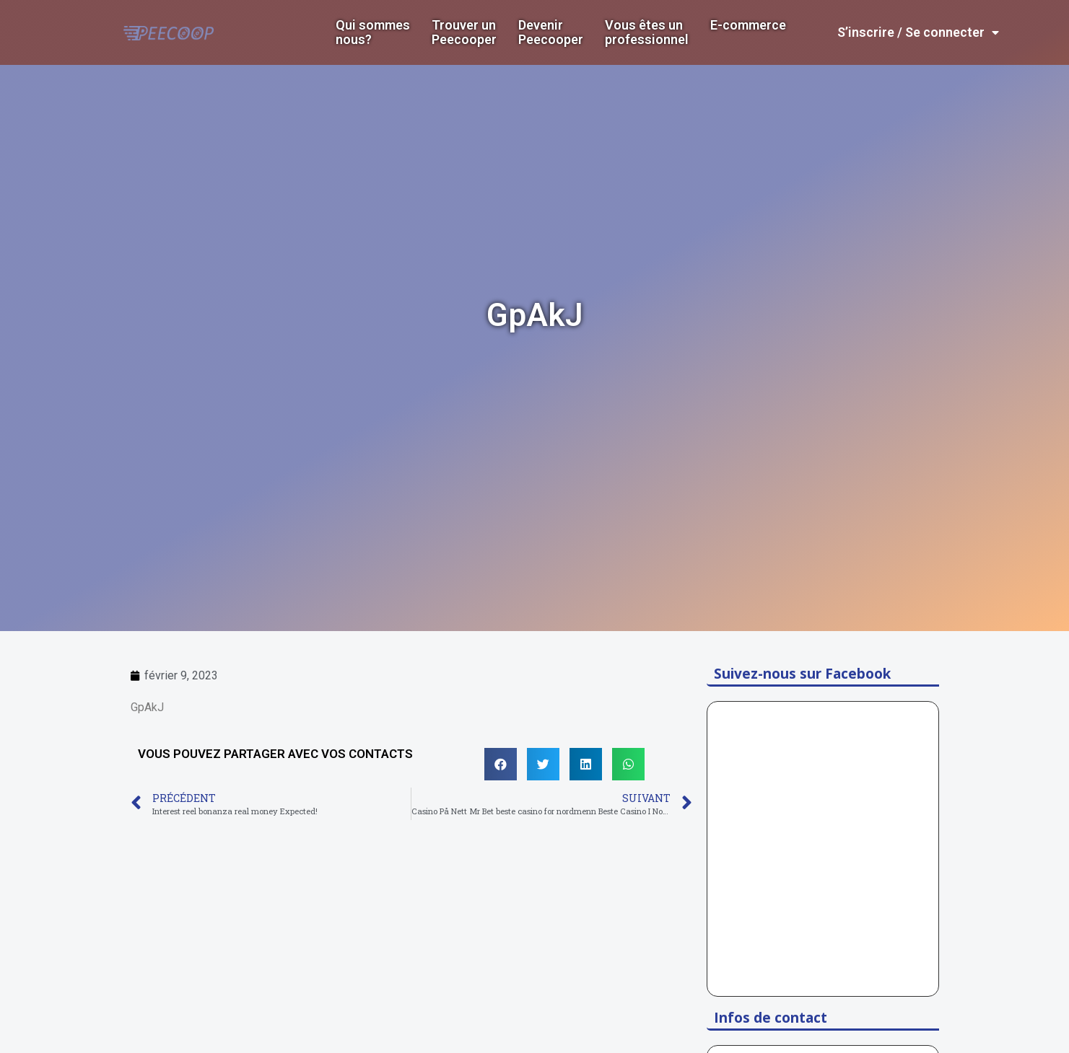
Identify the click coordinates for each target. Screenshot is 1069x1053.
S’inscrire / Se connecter (918, 32)
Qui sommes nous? (373, 32)
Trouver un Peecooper (464, 32)
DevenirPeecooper (550, 32)
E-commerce (748, 25)
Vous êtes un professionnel (647, 32)
